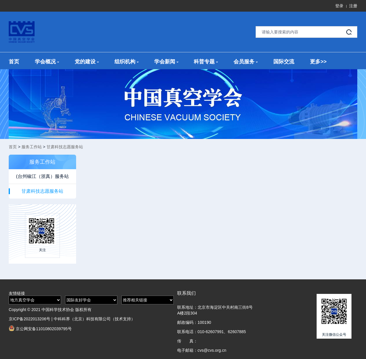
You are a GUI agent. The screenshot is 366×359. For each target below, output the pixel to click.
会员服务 (246, 62)
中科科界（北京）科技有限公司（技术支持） (94, 319)
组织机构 (126, 62)
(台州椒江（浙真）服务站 (42, 176)
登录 (339, 5)
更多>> (318, 62)
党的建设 (87, 62)
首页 (14, 62)
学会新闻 (166, 62)
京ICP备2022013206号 (29, 319)
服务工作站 (31, 146)
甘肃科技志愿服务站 (64, 146)
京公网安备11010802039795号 (40, 328)
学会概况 (47, 62)
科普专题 (206, 62)
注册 (353, 5)
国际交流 (283, 62)
